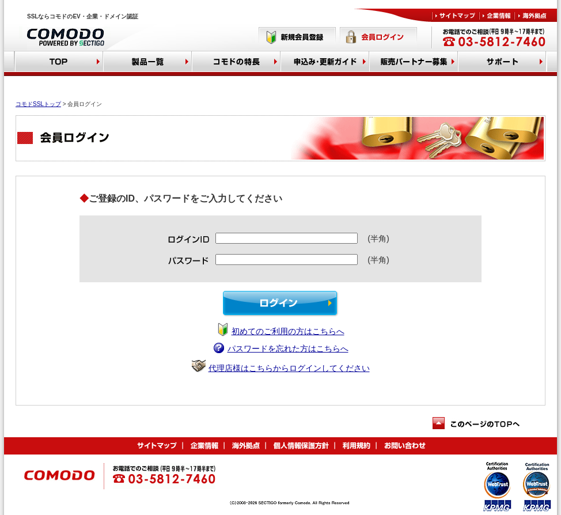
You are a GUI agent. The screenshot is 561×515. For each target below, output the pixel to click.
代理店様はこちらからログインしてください (289, 368)
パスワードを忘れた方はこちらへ (288, 348)
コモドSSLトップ (38, 104)
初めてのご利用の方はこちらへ (288, 331)
